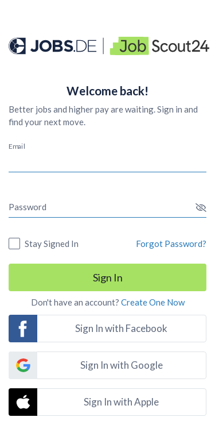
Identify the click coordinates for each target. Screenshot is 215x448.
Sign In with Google (121, 365)
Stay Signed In (52, 243)
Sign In (108, 277)
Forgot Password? (171, 243)
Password (27, 207)
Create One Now (153, 302)
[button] (201, 207)
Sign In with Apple (121, 402)
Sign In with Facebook (121, 328)
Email (17, 146)
